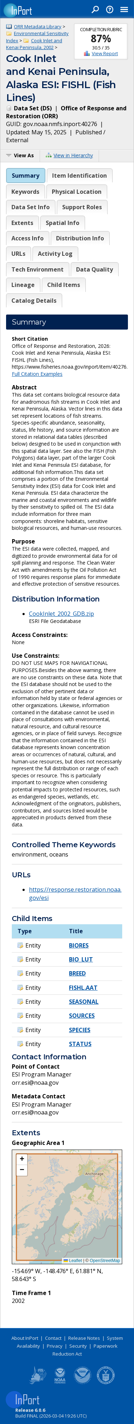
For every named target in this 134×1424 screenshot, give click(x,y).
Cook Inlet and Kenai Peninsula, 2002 (34, 44)
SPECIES (79, 1030)
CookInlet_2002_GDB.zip (61, 614)
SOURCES (82, 1016)
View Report (105, 53)
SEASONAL (84, 1002)
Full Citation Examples (37, 373)
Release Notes (84, 1338)
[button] (21, 1159)
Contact (53, 1338)
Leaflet (73, 1260)
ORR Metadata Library (37, 26)
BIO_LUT (81, 959)
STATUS (80, 1044)
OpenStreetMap (105, 1260)
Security (78, 1346)
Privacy (55, 1346)
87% (101, 38)
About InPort (24, 1338)
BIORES (79, 945)
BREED (77, 973)
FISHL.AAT (83, 988)
